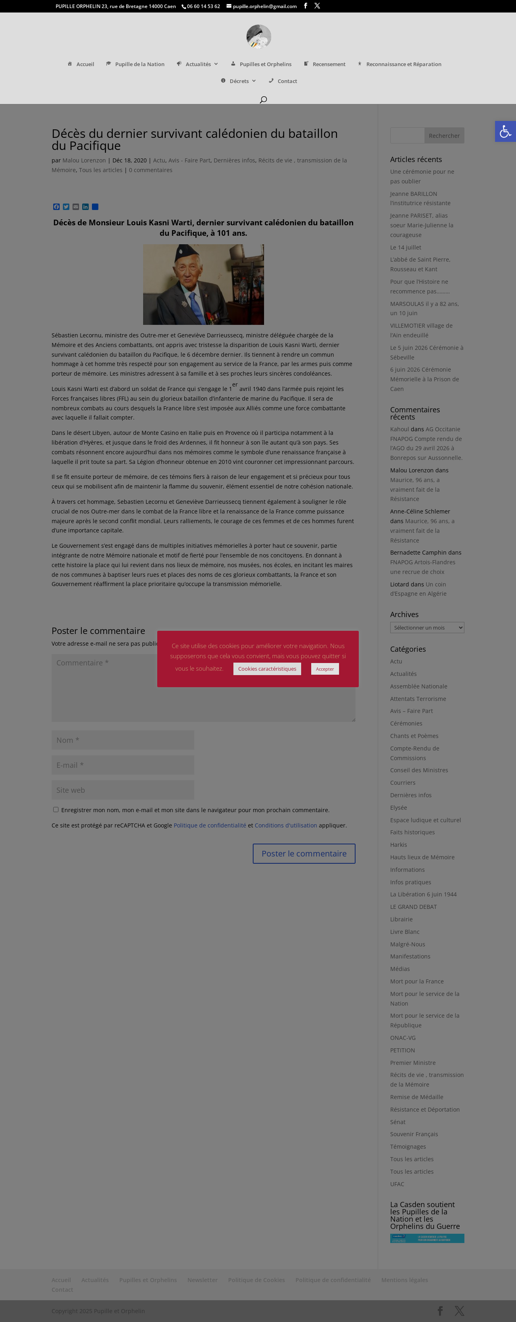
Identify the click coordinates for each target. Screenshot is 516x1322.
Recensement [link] (323, 65)
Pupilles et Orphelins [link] (260, 65)
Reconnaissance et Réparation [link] (399, 65)
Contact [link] (282, 82)
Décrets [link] (234, 82)
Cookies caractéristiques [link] (267, 668)
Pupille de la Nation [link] (135, 65)
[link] (505, 131)
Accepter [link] (325, 669)
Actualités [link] (193, 65)
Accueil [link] (80, 65)
